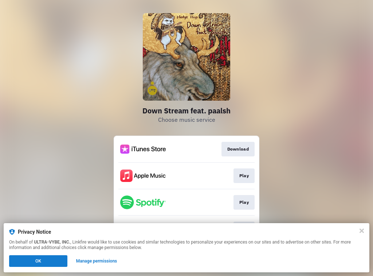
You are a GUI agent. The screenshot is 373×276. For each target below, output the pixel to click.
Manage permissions (96, 261)
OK (38, 261)
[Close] (362, 231)
